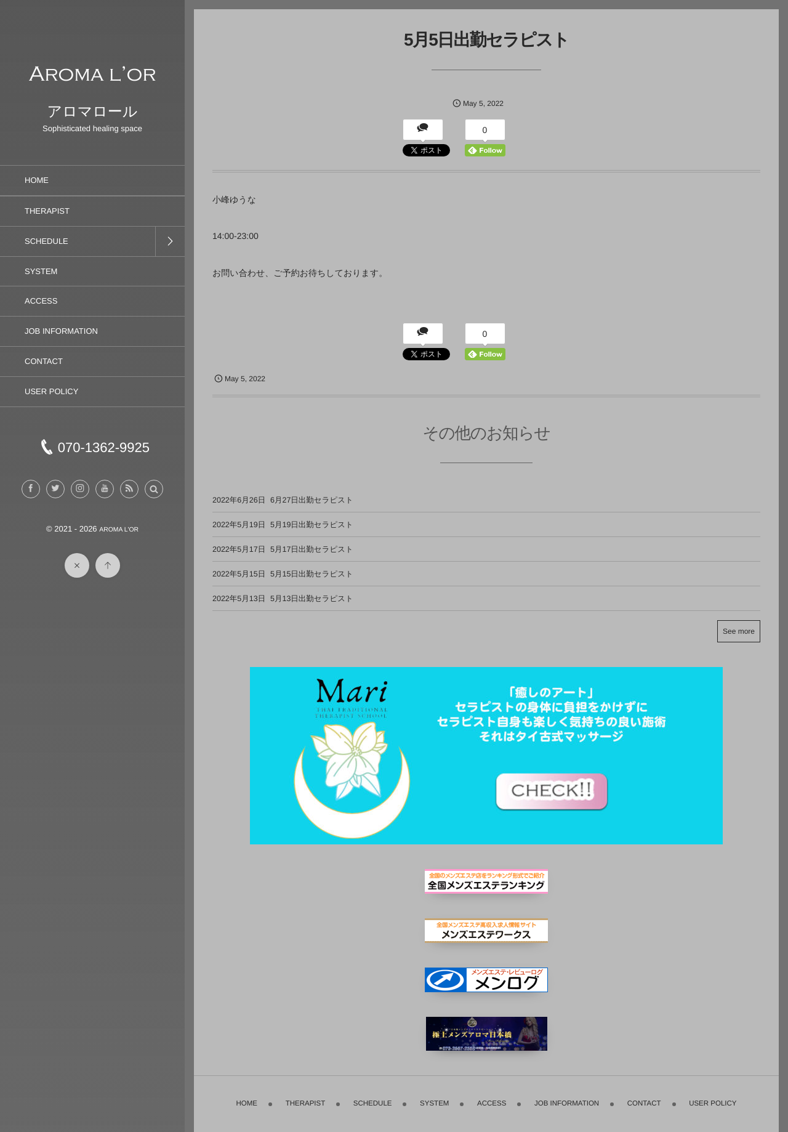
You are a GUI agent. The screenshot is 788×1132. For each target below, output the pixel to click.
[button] (154, 489)
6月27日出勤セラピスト (311, 500)
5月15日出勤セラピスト (311, 574)
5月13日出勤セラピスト (311, 598)
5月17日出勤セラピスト (311, 549)
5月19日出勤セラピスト (311, 524)
